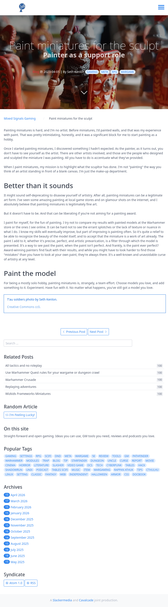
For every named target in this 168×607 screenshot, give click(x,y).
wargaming (102, 470)
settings (26, 456)
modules (32, 461)
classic (37, 474)
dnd (58, 456)
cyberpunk (114, 465)
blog (56, 461)
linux (9, 474)
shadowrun (13, 470)
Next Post (98, 332)
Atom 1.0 (13, 583)
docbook (139, 474)
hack (141, 465)
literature (41, 465)
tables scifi (60, 470)
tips (140, 470)
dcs (89, 465)
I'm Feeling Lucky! (20, 415)
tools (116, 456)
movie (150, 461)
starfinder (79, 461)
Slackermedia (62, 600)
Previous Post (74, 332)
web (63, 474)
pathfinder (140, 456)
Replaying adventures (20, 387)
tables (130, 465)
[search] (68, 343)
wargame (127, 72)
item (87, 470)
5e (93, 456)
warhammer (13, 461)
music (76, 470)
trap (46, 461)
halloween (99, 474)
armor (116, 474)
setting (22, 474)
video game (75, 465)
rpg (114, 72)
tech (99, 465)
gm (126, 456)
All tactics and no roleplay (23, 365)
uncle (112, 461)
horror (24, 465)
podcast (42, 470)
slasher (58, 465)
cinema (10, 465)
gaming (92, 72)
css (126, 474)
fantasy (51, 474)
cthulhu (152, 470)
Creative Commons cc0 (23, 307)
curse (124, 461)
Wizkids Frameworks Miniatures (28, 394)
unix (29, 470)
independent (79, 474)
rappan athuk (123, 470)
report (137, 461)
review (103, 456)
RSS (31, 583)
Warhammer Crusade (20, 380)
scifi (48, 456)
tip (66, 461)
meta (104, 72)
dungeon (97, 461)
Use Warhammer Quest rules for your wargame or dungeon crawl (52, 373)
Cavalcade (86, 600)
